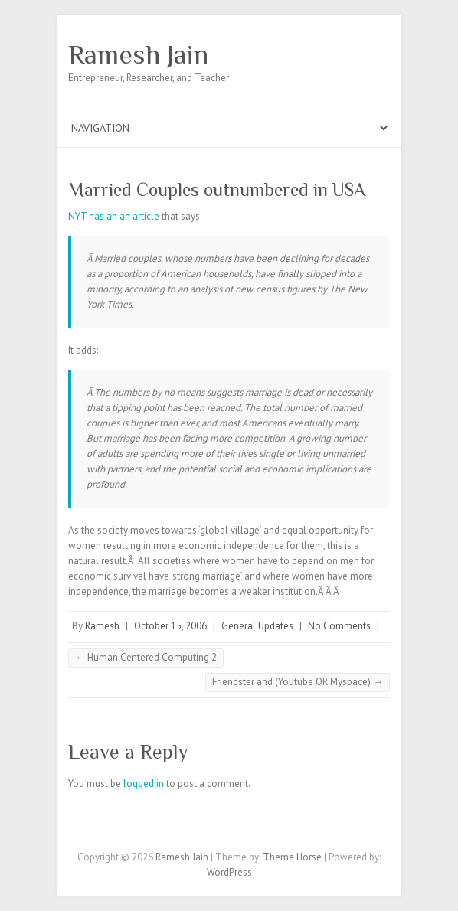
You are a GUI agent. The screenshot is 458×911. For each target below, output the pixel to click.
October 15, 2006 (170, 625)
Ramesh (102, 625)
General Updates (257, 625)
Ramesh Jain (138, 54)
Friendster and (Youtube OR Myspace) (297, 681)
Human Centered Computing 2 (146, 657)
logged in (143, 783)
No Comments (339, 625)
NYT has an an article (113, 216)
